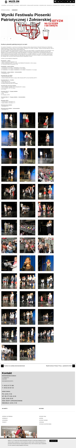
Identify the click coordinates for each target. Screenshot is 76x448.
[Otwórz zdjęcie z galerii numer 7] (9, 156)
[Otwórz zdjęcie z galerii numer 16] (9, 210)
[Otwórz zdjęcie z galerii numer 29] (27, 281)
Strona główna (5, 10)
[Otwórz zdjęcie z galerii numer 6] (46, 138)
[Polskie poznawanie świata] (19, 432)
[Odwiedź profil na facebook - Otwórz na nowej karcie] (67, 1)
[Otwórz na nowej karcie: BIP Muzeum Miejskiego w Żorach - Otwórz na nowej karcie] (55, 1)
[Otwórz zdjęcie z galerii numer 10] (9, 174)
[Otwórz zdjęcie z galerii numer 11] (27, 174)
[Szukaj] (64, 1)
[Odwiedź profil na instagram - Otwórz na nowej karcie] (73, 1)
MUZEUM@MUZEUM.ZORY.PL (7, 381)
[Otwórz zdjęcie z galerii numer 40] (9, 353)
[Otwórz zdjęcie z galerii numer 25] (9, 263)
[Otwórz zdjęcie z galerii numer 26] (27, 263)
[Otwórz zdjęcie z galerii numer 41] (27, 353)
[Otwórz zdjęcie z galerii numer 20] (27, 227)
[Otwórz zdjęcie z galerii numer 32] (27, 299)
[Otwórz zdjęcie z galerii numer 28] (9, 281)
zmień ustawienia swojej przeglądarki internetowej (18, 445)
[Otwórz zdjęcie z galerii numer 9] (46, 156)
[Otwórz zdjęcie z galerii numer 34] (9, 317)
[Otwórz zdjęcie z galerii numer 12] (46, 174)
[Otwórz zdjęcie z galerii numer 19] (9, 227)
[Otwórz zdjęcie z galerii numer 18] (46, 210)
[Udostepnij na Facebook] (4, 38)
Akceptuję (53, 440)
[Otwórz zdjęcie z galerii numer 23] (27, 245)
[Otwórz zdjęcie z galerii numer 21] (46, 227)
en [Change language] (61, 1)
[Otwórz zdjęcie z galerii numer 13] (9, 192)
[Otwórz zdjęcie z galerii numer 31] (9, 299)
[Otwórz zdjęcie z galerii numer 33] (46, 299)
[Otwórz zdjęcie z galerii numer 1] (9, 120)
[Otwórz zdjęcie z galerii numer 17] (27, 210)
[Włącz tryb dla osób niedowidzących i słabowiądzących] (58, 1)
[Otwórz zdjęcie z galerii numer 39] (46, 335)
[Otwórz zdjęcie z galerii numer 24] (46, 245)
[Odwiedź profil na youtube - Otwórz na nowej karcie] (70, 1)
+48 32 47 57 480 (8, 385)
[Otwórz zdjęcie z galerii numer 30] (46, 281)
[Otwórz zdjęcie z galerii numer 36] (46, 317)
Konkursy (15, 10)
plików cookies (32, 442)
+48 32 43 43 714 (8, 387)
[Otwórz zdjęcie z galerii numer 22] (9, 245)
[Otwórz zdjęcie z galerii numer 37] (9, 335)
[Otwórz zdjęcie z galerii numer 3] (46, 120)
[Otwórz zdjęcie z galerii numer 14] (27, 192)
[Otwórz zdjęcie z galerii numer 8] (27, 156)
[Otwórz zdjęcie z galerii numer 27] (46, 263)
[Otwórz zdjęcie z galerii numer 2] (27, 120)
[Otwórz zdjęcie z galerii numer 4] (9, 138)
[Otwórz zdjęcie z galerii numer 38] (27, 335)
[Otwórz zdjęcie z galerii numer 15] (46, 192)
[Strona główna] (12, 2)
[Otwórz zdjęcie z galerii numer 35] (27, 317)
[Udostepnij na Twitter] (10, 38)
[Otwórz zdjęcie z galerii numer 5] (27, 138)
